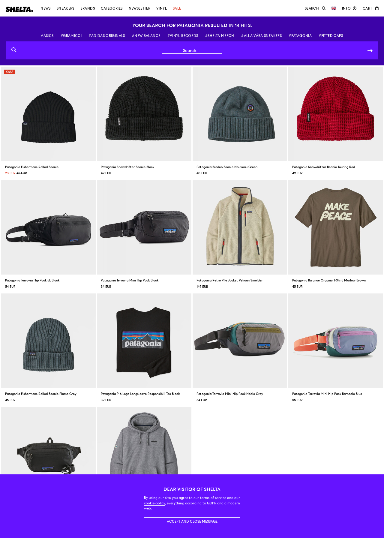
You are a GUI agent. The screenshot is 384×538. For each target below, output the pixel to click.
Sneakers (65, 8)
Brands (87, 8)
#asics (47, 36)
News (45, 8)
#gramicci (71, 36)
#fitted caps (331, 36)
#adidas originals (106, 36)
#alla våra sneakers (261, 36)
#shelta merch (219, 36)
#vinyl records (182, 36)
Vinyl (161, 8)
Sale (177, 8)
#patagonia (300, 36)
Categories (112, 8)
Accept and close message (192, 521)
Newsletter (140, 8)
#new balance (146, 36)
